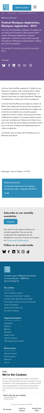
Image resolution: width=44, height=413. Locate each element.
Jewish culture (9, 335)
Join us (6, 362)
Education (7, 332)
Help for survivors (10, 338)
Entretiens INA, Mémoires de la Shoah (18, 299)
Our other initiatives (11, 311)
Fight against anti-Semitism (14, 341)
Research (7, 326)
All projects (8, 323)
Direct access (10, 348)
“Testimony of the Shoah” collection (17, 296)
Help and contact (10, 353)
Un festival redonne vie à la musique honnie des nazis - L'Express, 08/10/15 (20, 189)
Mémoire (7, 329)
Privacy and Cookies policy (18, 240)
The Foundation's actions (13, 293)
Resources (8, 359)
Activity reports (9, 356)
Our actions (9, 287)
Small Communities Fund (13, 308)
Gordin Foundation (11, 305)
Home (2, 13)
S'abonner (10, 221)
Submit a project (21, 7)
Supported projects (12, 318)
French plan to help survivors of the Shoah (19, 302)
